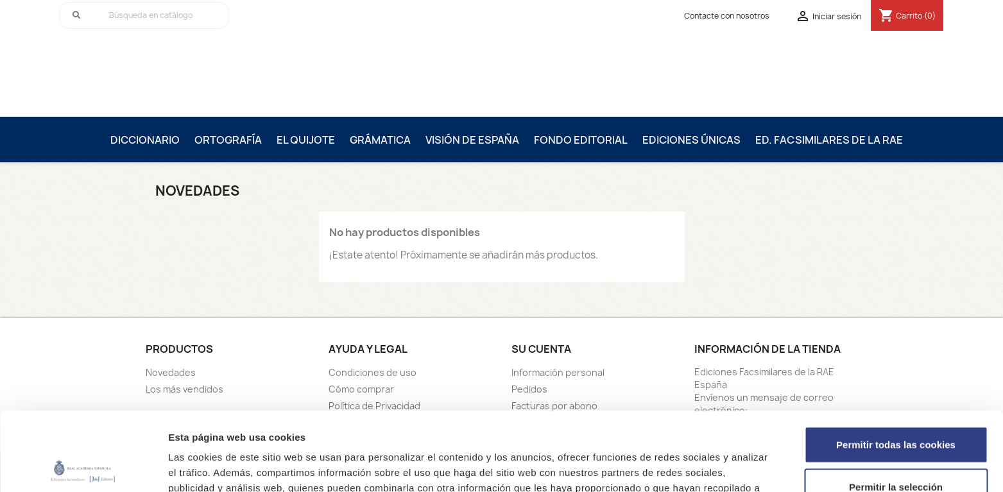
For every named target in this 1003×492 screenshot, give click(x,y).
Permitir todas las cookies (896, 366)
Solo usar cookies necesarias (895, 450)
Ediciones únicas (691, 140)
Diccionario (145, 140)
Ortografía (228, 140)
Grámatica (380, 140)
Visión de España (472, 140)
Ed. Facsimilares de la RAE (829, 140)
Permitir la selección (896, 408)
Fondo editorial (581, 140)
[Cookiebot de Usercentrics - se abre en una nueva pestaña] (83, 467)
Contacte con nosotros (726, 15)
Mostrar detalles (689, 466)
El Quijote (306, 140)
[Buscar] (144, 15)
